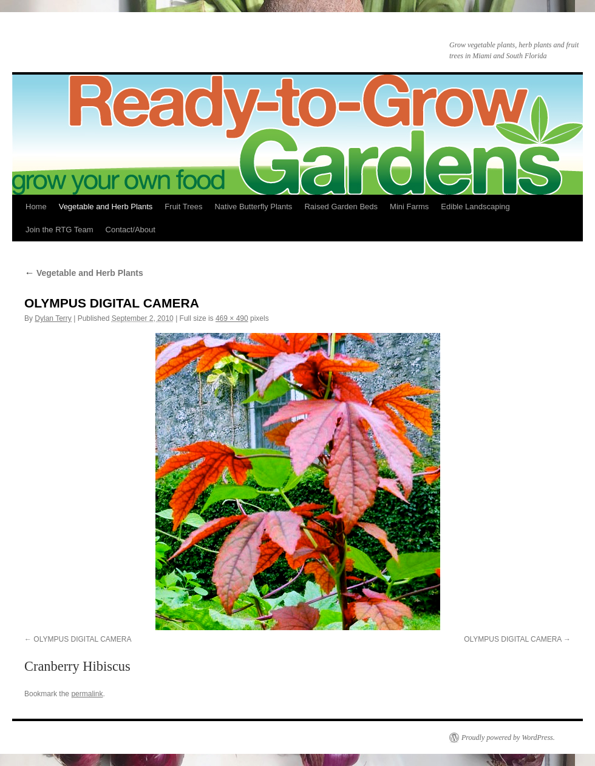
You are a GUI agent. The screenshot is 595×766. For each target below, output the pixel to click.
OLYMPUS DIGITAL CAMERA (82, 639)
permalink (87, 694)
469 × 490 (232, 318)
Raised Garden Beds (341, 206)
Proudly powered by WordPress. (508, 737)
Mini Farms (409, 206)
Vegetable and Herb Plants (106, 206)
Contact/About (130, 229)
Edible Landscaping (475, 206)
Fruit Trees (183, 206)
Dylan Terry (53, 318)
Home (36, 206)
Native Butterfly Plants (253, 206)
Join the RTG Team (59, 229)
